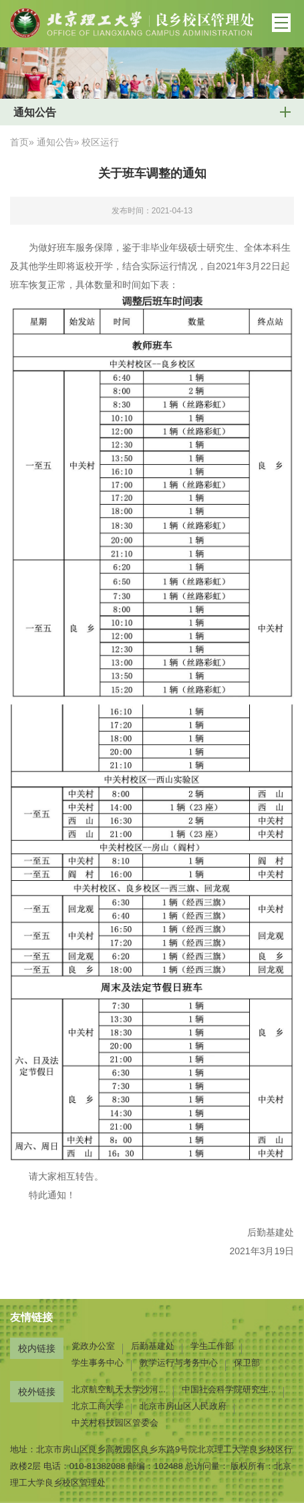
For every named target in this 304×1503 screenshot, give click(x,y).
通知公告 (55, 142)
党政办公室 (93, 1346)
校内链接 (36, 1348)
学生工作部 (212, 1346)
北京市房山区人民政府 (183, 1406)
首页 (19, 142)
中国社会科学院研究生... (229, 1389)
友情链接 (31, 1317)
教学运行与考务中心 (179, 1363)
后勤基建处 (152, 1346)
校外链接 (36, 1391)
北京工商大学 (97, 1406)
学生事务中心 (97, 1363)
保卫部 (247, 1363)
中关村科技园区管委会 (114, 1423)
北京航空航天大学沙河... (118, 1389)
